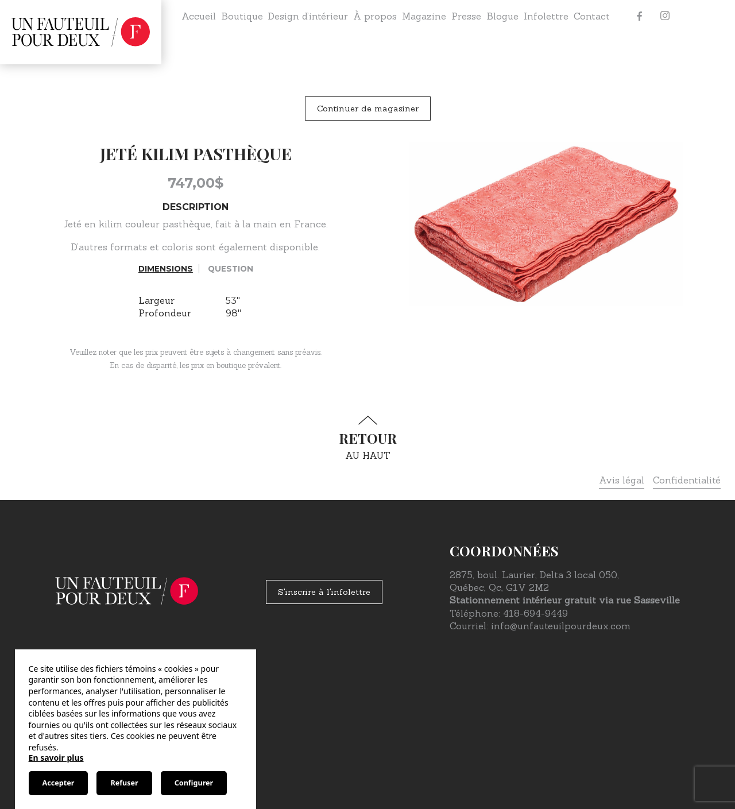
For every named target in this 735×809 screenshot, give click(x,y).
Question (230, 268)
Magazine (424, 16)
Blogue (502, 16)
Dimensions (165, 268)
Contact (592, 16)
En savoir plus (56, 757)
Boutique (242, 16)
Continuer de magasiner (368, 108)
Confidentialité (687, 480)
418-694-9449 (535, 613)
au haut (367, 438)
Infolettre (546, 16)
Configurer (194, 783)
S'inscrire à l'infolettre (324, 592)
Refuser (124, 783)
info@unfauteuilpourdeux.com (560, 626)
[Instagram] (665, 16)
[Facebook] (639, 16)
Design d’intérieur (308, 16)
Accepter (58, 783)
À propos (375, 16)
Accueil (198, 16)
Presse (466, 16)
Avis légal (621, 480)
